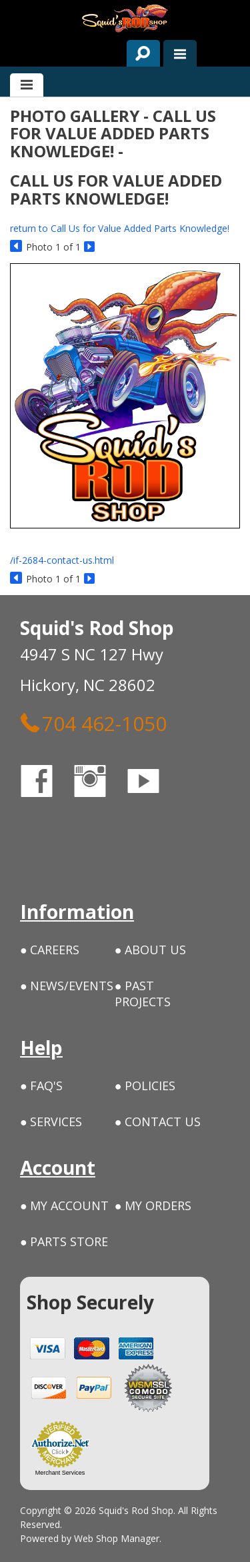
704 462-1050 (93, 723)
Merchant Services (60, 1472)
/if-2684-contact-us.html (62, 560)
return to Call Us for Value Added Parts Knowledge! (119, 228)
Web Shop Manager (116, 1538)
